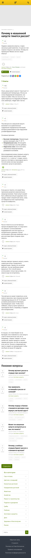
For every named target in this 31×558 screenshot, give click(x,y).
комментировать (16, 72)
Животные (7, 491)
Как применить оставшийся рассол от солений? (16, 389)
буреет (10, 459)
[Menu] (2, 2)
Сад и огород (8, 476)
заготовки (11, 438)
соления (12, 57)
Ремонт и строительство (12, 499)
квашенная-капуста (6, 59)
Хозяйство (7, 495)
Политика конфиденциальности (15, 553)
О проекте (15, 543)
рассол (18, 57)
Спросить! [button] (7, 466)
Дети (5, 518)
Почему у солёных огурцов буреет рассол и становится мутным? (18, 448)
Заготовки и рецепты (6, 68)
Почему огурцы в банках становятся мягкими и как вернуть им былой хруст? (18, 408)
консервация (5, 57)
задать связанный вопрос (10, 108)
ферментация (24, 436)
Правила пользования (15, 549)
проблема (16, 459)
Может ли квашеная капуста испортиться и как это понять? (17, 427)
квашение (17, 457)
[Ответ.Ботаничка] (15, 2)
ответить (6, 72)
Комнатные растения (11, 484)
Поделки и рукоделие (11, 503)
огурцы (11, 382)
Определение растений (11, 488)
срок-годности (12, 440)
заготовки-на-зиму (19, 417)
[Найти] (28, 2)
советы (11, 400)
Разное (6, 525)
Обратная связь (15, 540)
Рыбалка (7, 510)
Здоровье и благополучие (12, 521)
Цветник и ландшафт (11, 480)
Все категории (9, 472)
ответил (7, 104)
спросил (3, 67)
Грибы (6, 506)
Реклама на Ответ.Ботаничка (15, 546)
